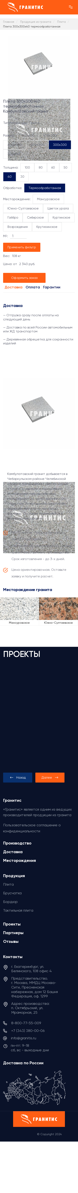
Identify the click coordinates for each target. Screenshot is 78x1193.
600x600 (28, 135)
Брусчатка (12, 893)
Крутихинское (46, 227)
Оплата (33, 287)
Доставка (13, 287)
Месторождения (19, 860)
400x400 (14, 145)
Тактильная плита (18, 910)
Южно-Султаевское (23, 208)
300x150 (13, 154)
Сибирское (35, 217)
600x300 (50, 135)
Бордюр (10, 901)
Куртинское (61, 217)
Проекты (12, 924)
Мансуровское (48, 199)
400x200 (37, 145)
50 (65, 167)
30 (22, 176)
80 (41, 167)
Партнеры (13, 932)
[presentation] (17, 778)
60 (53, 167)
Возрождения (17, 227)
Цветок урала (58, 208)
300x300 (60, 145)
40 (9, 176)
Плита (8, 884)
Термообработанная (44, 188)
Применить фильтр (21, 247)
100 (27, 167)
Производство (17, 843)
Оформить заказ (24, 278)
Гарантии (51, 287)
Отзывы (11, 941)
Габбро (12, 217)
